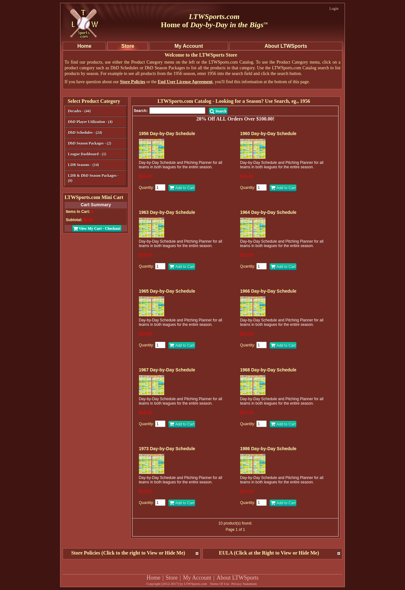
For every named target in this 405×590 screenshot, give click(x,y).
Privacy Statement (244, 584)
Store (172, 577)
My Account (197, 577)
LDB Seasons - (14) (83, 165)
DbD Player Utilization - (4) (90, 122)
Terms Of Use (219, 584)
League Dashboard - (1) (87, 154)
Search (218, 111)
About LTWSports (237, 577)
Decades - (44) (95, 111)
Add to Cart (181, 188)
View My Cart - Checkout (97, 228)
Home (153, 577)
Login (334, 8)
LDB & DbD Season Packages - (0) (93, 178)
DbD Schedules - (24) (95, 133)
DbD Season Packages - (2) (89, 143)
